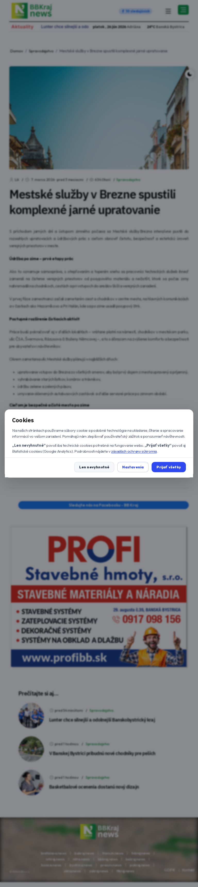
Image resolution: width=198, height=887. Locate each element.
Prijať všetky (168, 467)
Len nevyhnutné (94, 467)
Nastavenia (133, 467)
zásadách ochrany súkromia (134, 451)
